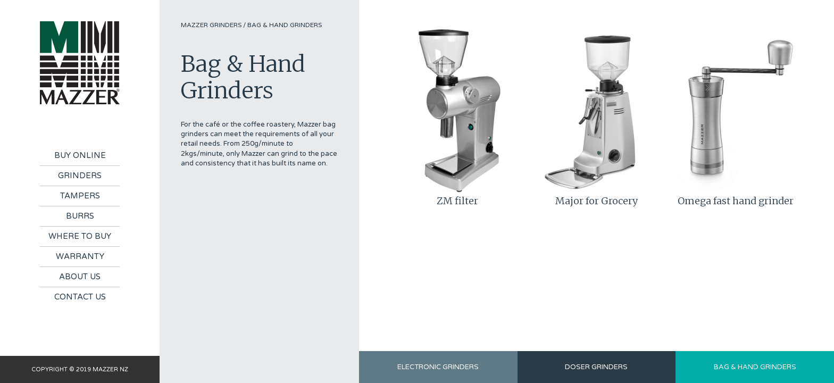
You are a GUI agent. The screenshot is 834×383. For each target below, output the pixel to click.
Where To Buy (79, 236)
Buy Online (80, 155)
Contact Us (80, 297)
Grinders (80, 175)
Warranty (80, 256)
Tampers (80, 196)
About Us (80, 276)
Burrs (80, 216)
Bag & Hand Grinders (284, 25)
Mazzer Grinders (211, 25)
